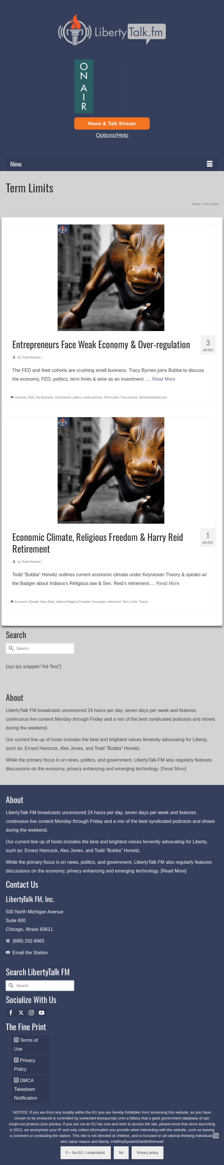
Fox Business (44, 397)
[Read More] (174, 768)
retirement (114, 601)
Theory (143, 601)
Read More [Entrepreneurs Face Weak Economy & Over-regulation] (163, 379)
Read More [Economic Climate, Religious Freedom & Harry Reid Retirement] (167, 583)
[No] (216, 1135)
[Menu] (112, 163)
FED (31, 397)
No (121, 1153)
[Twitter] (21, 1012)
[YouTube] (42, 1012)
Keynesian (99, 601)
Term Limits (111, 397)
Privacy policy (147, 1153)
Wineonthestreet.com (153, 397)
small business (92, 397)
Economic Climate (27, 601)
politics (77, 397)
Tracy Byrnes (129, 397)
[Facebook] (11, 1012)
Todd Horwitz (31, 357)
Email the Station (30, 952)
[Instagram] (32, 1012)
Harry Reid (47, 601)
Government (63, 397)
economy (21, 397)
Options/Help (112, 135)
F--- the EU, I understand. (86, 1153)
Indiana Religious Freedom (73, 601)
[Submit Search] (10, 648)
